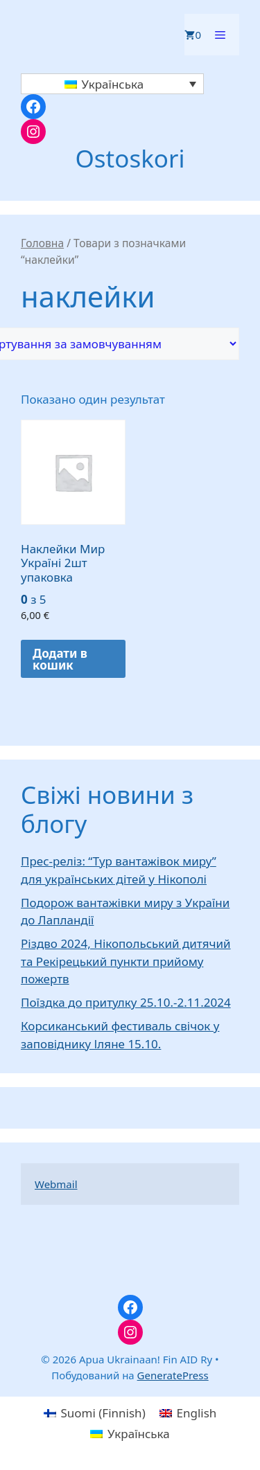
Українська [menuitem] (112, 84)
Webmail (56, 1184)
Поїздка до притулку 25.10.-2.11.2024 (126, 1002)
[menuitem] (112, 84)
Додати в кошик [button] (60, 659)
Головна (42, 243)
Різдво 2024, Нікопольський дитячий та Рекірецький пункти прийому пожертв (126, 961)
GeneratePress (173, 1375)
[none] (112, 84)
